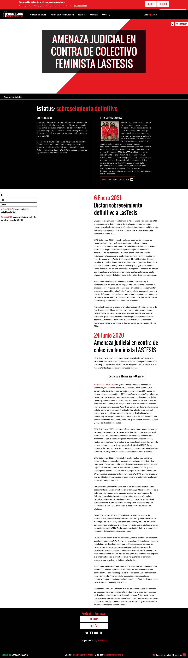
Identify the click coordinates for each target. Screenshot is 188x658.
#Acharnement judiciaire (113, 654)
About (3, 204)
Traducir (183, 23)
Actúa (155, 14)
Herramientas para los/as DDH (62, 14)
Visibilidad (94, 14)
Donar (146, 14)
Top (2, 199)
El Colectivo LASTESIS (103, 384)
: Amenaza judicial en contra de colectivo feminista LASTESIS (18, 219)
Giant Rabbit (102, 640)
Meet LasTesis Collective (115, 179)
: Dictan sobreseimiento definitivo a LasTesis (15, 211)
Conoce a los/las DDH (38, 14)
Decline (163, 3)
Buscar (106, 14)
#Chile (90, 654)
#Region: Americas (80, 654)
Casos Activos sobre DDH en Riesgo (167, 655)
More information (80, 5)
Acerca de (81, 14)
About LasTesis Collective (13, 97)
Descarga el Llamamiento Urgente (126, 376)
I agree (151, 3)
